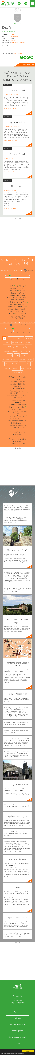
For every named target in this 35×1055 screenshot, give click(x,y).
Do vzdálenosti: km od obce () (17, 323)
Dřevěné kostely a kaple (10, 360)
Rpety (18, 311)
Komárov (14, 300)
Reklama (17, 1018)
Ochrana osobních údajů (17, 1037)
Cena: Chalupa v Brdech (10, 108)
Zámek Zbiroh (17, 398)
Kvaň (6, 27)
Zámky (17, 355)
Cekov (22, 286)
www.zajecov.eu (13, 46)
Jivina (23, 295)
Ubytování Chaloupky (10, 190)
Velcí (23, 316)
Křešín (21, 300)
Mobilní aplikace (17, 1031)
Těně (17, 313)
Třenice (11, 316)
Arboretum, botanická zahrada (13, 351)
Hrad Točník (17, 409)
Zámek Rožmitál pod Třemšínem (17, 433)
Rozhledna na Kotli (18, 444)
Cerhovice (12, 288)
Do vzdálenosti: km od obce (12, 270)
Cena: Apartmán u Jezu (10, 140)
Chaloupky (21, 288)
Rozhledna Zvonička (17, 407)
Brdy (17, 286)
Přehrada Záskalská (17, 382)
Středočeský (14, 36)
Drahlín (22, 290)
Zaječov (13, 34)
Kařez (9, 297)
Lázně (7, 364)
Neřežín (13, 304)
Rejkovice (11, 311)
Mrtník (19, 302)
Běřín (12, 286)
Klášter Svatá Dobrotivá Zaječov (17, 378)
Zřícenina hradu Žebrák (17, 404)
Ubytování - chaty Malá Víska (12, 94)
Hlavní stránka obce (29, 65)
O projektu (18, 1012)
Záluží (21, 318)
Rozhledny (28, 351)
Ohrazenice (21, 307)
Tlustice (23, 313)
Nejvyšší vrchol (16, 364)
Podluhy (23, 309)
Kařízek (16, 297)
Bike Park (27, 364)
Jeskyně (30, 360)
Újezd (18, 316)
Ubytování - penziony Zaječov (12, 126)
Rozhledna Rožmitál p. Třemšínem (17, 440)
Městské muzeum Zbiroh (17, 395)
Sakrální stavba (17, 372)
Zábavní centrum (26, 368)
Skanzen (28, 343)
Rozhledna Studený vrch (17, 421)
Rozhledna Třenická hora (16, 393)
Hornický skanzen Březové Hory (17, 412)
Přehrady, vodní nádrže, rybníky (17, 347)
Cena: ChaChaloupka (10, 208)
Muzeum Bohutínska (17, 416)
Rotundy (22, 360)
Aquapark (29, 338)
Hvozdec (12, 295)
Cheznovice (13, 290)
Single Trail (6, 368)
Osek (16, 309)
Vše (4, 338)
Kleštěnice (24, 297)
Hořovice (13, 40)
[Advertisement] (17, 237)
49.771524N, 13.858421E (18, 42)
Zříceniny (24, 355)
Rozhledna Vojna (17, 423)
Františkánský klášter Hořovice (18, 385)
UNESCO (6, 343)
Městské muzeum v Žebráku (17, 401)
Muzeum (15, 368)
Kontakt (17, 1043)
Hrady (10, 355)
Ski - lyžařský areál (17, 343)
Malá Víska (11, 302)
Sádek (24, 311)
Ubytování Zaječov (9, 158)
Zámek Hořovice (17, 388)
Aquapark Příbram (17, 418)
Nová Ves (19, 54)
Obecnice (11, 307)
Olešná (10, 309)
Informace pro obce (17, 1024)
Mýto (25, 302)
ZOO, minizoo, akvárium (16, 338)
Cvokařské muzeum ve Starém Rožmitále (17, 426)
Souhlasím (28, 1051)
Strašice (11, 313)
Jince (18, 295)
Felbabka (13, 293)
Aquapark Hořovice (17, 391)
